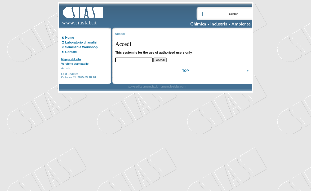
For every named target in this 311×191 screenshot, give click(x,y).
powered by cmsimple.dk (143, 86)
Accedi (65, 68)
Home (69, 38)
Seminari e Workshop (81, 47)
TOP (185, 71)
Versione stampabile (74, 63)
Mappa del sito (71, 59)
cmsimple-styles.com (173, 86)
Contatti (71, 52)
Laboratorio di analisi (81, 42)
